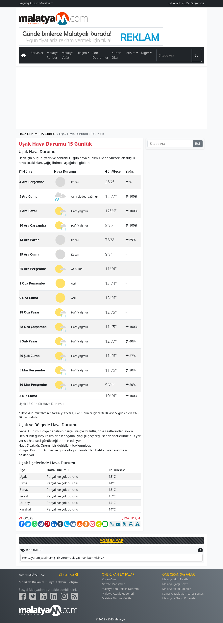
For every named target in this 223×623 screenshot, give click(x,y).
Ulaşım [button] (82, 53)
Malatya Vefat (68, 55)
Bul (197, 55)
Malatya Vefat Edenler (176, 589)
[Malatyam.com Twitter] (32, 596)
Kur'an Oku (116, 55)
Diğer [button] (145, 53)
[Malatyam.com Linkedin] (53, 596)
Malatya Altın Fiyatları (176, 579)
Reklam (61, 582)
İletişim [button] (129, 53)
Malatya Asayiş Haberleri (118, 593)
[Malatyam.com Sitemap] (74, 596)
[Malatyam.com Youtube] (43, 596)
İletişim (72, 582)
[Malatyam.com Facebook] (22, 596)
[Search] (173, 55)
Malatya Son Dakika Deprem (120, 589)
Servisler (37, 53)
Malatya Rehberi (53, 55)
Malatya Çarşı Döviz (175, 584)
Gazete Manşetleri (114, 584)
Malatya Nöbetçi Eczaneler (179, 598)
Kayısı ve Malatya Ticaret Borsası (183, 593)
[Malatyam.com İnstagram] (64, 596)
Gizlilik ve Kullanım (31, 582)
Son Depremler (100, 55)
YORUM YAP (111, 540)
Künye (50, 582)
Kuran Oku (109, 579)
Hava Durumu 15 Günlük (37, 134)
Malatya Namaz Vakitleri (117, 598)
